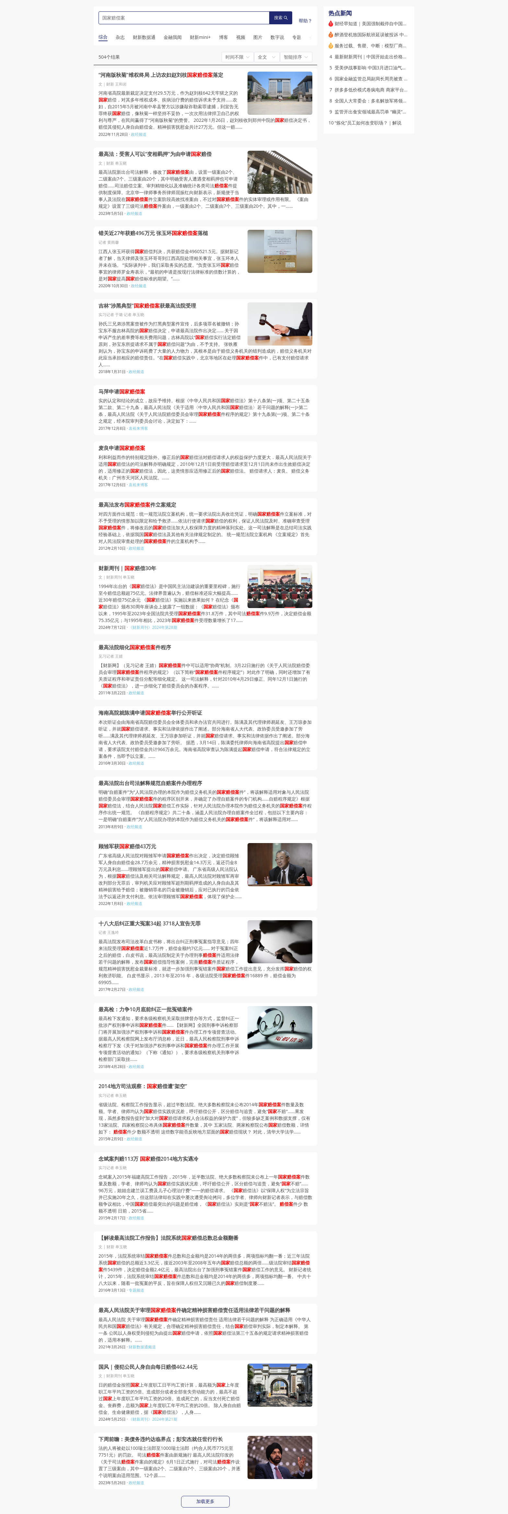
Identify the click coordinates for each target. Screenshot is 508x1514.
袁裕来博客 (138, 428)
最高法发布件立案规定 (137, 504)
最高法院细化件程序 (134, 647)
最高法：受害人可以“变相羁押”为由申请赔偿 (155, 154)
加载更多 (205, 1501)
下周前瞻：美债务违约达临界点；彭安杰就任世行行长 (160, 1439)
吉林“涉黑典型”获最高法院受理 (147, 305)
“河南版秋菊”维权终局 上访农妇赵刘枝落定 (160, 75)
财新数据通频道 (142, 1347)
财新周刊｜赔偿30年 (127, 568)
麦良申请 (121, 448)
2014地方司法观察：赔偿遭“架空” (142, 1086)
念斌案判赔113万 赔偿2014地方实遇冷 (148, 1159)
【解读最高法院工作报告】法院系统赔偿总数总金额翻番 (168, 1238)
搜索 (281, 17)
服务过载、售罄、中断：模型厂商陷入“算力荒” (382, 45)
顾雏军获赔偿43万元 (127, 846)
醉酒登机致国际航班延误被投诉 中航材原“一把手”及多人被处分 (398, 34)
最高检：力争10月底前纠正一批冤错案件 (145, 1009)
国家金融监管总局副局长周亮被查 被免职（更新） (385, 79)
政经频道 (138, 134)
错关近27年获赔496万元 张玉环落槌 (153, 233)
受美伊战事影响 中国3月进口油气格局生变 (377, 68)
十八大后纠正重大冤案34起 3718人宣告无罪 (149, 923)
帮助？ (305, 21)
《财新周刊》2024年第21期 (153, 1419)
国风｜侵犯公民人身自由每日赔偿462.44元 (148, 1367)
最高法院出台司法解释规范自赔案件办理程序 (150, 783)
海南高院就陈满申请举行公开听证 (150, 713)
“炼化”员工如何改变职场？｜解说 (368, 123)
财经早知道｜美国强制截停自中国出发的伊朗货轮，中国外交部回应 (403, 23)
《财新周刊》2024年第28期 (153, 627)
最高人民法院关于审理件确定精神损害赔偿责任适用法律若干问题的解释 (194, 1310)
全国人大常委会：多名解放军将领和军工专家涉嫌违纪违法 (394, 101)
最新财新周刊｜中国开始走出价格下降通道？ (380, 56)
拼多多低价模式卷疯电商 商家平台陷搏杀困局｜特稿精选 (392, 90)
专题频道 (136, 1290)
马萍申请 (121, 391)
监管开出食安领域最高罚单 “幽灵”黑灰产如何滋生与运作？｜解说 (400, 112)
